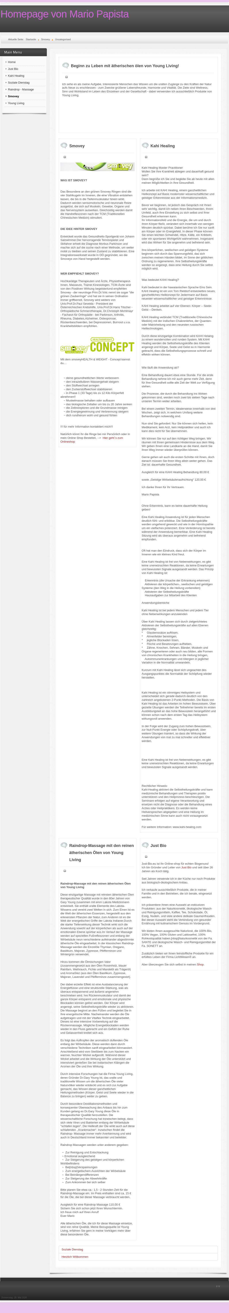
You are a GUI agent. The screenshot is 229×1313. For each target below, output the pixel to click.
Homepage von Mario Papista (64, 14)
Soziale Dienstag (19, 82)
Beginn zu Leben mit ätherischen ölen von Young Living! (125, 66)
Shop (200, 964)
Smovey (13, 96)
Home (12, 62)
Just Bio (13, 69)
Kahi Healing (16, 75)
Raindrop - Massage (21, 89)
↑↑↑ (218, 1286)
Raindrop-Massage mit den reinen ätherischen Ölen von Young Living (101, 852)
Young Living (16, 103)
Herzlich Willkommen (74, 1256)
